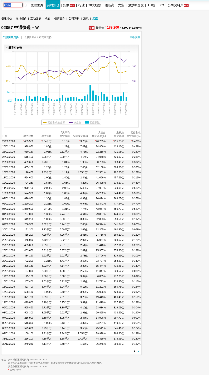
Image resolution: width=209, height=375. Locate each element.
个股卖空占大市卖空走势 (38, 37)
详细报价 (21, 18)
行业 (81, 5)
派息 (86, 18)
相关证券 (59, 18)
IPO (161, 5)
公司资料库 (175, 5)
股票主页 (37, 5)
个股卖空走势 (11, 37)
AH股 (151, 5)
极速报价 (6, 18)
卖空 (121, 5)
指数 (66, 5)
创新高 (109, 5)
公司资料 (74, 18)
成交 (47, 18)
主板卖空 (135, 37)
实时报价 (53, 5)
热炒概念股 (136, 5)
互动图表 (35, 18)
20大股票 (94, 5)
